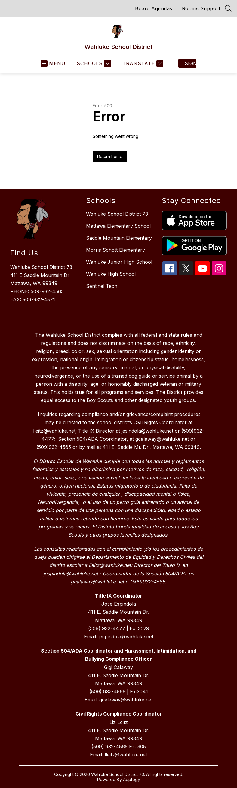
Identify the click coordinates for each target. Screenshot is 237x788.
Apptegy (131, 779)
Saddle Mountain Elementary (119, 238)
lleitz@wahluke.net (126, 755)
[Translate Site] (142, 63)
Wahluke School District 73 (117, 214)
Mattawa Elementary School (118, 226)
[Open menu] (53, 63)
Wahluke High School (111, 274)
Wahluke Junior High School (119, 262)
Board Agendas (153, 8)
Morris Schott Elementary (115, 250)
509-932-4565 (47, 291)
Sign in (190, 63)
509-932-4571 (39, 300)
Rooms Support (201, 8)
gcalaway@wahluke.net (126, 700)
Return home (109, 156)
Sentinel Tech (101, 286)
